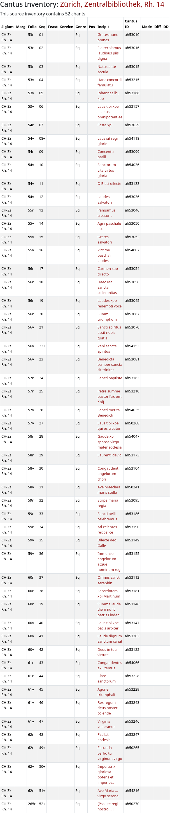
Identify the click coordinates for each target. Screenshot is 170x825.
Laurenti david (109, 455)
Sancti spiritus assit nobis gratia (109, 332)
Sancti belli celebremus (107, 516)
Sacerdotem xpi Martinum (108, 593)
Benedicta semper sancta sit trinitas (109, 364)
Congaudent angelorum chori (107, 473)
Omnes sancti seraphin (108, 580)
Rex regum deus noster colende (107, 708)
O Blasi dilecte (109, 183)
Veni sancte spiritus (107, 348)
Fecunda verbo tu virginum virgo (109, 753)
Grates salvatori (104, 239)
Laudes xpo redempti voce (109, 303)
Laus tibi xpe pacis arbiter (108, 625)
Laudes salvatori (104, 199)
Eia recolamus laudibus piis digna (109, 53)
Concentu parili (105, 154)
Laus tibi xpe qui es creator (108, 425)
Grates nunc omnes (107, 37)
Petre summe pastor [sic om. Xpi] (109, 396)
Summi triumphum (107, 316)
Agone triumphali (106, 692)
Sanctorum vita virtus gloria (106, 170)
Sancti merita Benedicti (108, 412)
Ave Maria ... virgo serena (107, 793)
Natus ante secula (106, 69)
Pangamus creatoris (106, 213)
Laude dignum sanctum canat (109, 638)
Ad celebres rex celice (107, 529)
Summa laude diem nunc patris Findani (109, 609)
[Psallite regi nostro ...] (107, 806)
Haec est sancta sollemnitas (107, 287)
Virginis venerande (106, 724)
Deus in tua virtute (107, 652)
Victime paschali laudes (104, 255)
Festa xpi (104, 124)
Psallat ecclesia (104, 737)
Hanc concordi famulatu (109, 82)
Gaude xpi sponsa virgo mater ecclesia (109, 441)
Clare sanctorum (106, 678)
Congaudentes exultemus (109, 665)
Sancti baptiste (109, 377)
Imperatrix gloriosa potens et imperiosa (106, 774)
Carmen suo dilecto (107, 271)
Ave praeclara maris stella (108, 489)
